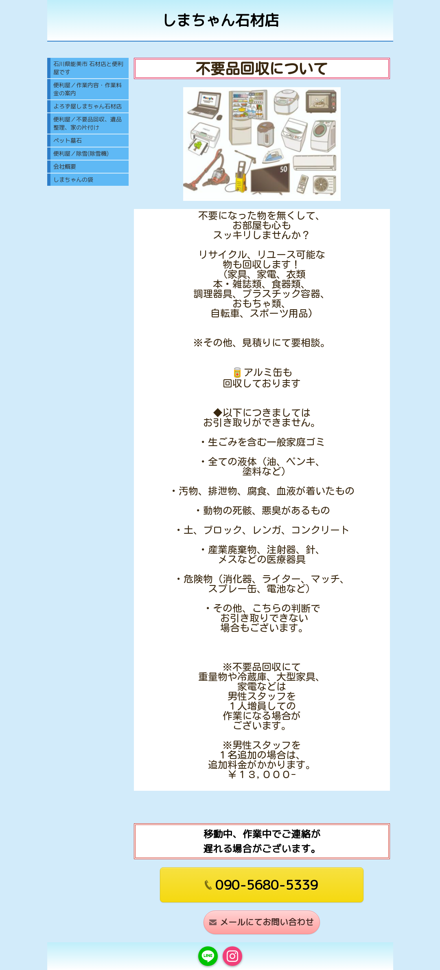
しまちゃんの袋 (73, 179)
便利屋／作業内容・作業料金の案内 (87, 89)
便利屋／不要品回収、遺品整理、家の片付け (87, 123)
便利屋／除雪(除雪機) (81, 153)
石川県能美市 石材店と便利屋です (88, 68)
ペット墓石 (67, 140)
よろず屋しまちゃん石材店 (87, 106)
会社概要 (64, 166)
